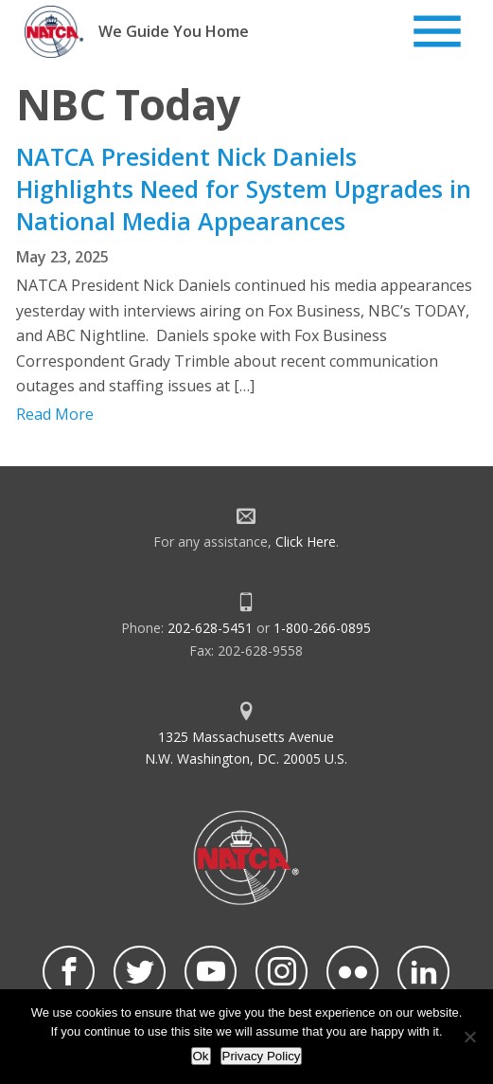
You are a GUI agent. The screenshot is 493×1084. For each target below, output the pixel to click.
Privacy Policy (261, 1056)
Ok (201, 1056)
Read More (55, 414)
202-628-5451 (210, 628)
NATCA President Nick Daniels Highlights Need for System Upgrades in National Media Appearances (243, 188)
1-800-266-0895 (322, 628)
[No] (469, 1036)
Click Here (305, 542)
